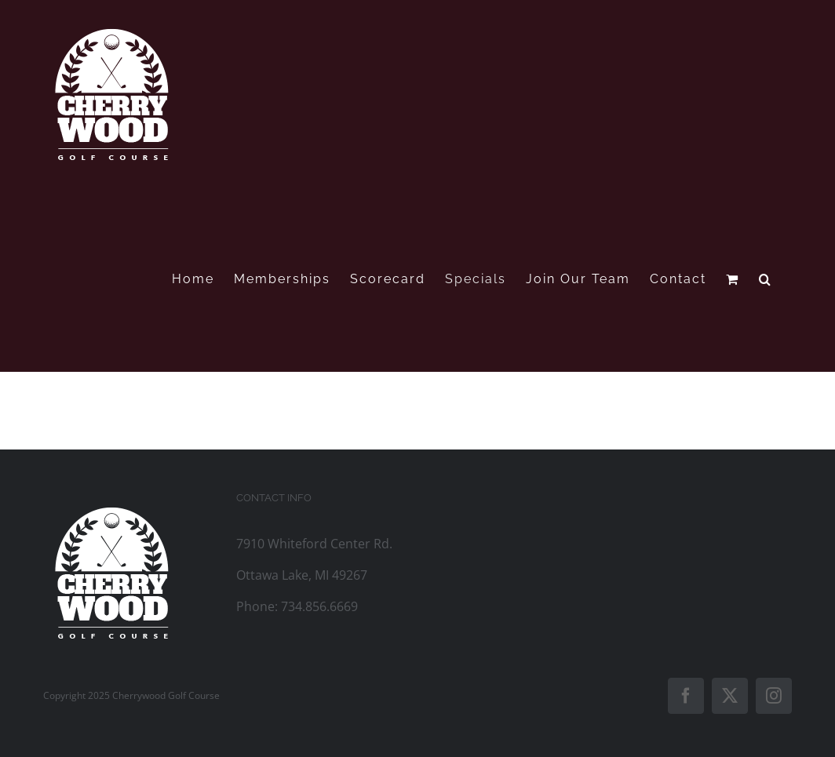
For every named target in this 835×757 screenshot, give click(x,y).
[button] (765, 279)
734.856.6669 (319, 606)
